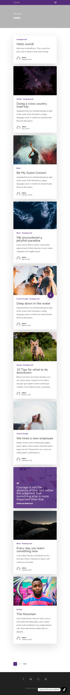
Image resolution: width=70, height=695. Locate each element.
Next (25, 662)
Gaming (19, 365)
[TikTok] (64, 689)
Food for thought (22, 299)
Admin (24, 57)
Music (18, 168)
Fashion (19, 99)
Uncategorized (21, 39)
